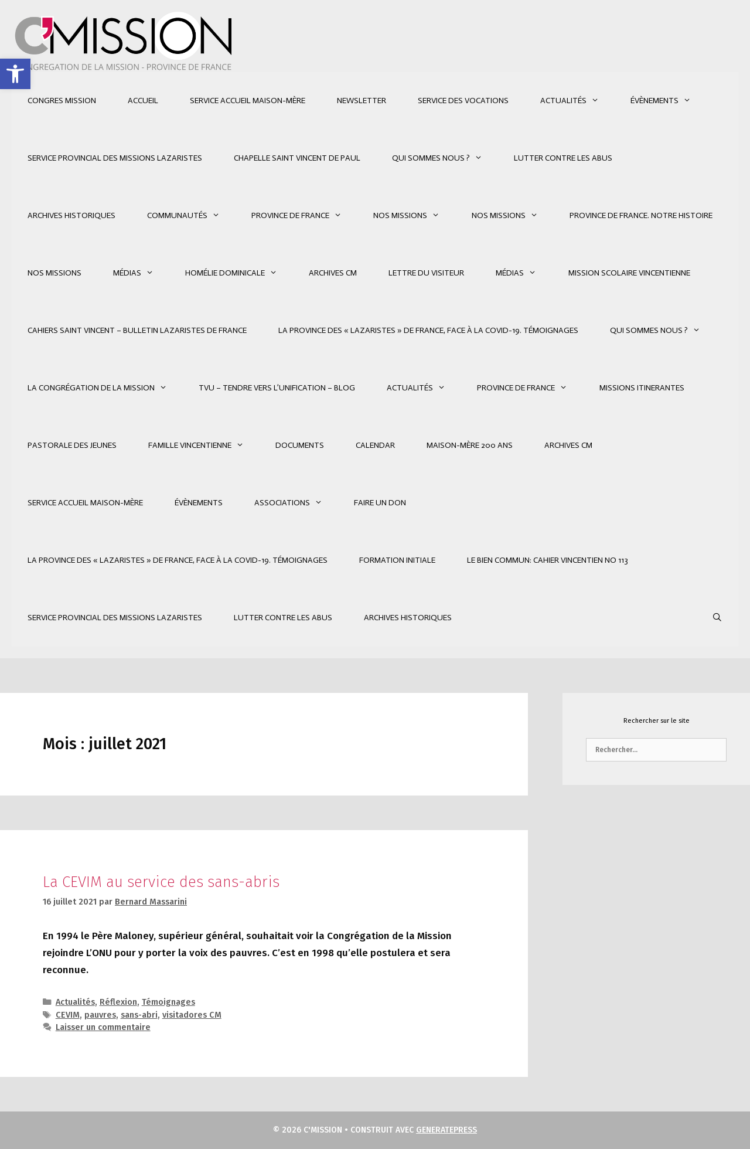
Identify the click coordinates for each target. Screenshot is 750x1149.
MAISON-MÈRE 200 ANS (470, 445)
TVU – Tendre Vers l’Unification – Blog (277, 388)
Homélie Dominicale (239, 273)
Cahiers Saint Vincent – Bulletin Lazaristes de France (137, 330)
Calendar (375, 445)
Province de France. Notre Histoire (641, 215)
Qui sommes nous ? (445, 158)
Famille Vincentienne (204, 445)
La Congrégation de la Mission (105, 388)
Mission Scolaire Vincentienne (629, 273)
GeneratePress (446, 1130)
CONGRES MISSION (62, 101)
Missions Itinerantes (641, 388)
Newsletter (361, 101)
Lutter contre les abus (563, 158)
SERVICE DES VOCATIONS (463, 101)
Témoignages (168, 1002)
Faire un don (380, 503)
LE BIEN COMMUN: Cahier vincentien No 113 (547, 560)
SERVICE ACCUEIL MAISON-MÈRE (247, 101)
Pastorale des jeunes (72, 445)
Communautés (191, 215)
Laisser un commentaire (103, 1027)
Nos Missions (414, 215)
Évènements (668, 101)
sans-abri (139, 1014)
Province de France (304, 215)
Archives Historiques (71, 215)
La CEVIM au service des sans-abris (161, 882)
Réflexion (118, 1002)
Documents (299, 445)
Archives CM (333, 273)
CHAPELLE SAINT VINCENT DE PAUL (297, 158)
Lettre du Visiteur (426, 273)
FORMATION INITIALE (397, 560)
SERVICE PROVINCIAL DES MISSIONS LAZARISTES (115, 158)
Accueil (143, 101)
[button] (15, 74)
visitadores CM (191, 1014)
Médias (141, 273)
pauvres (100, 1014)
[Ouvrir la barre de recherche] (717, 618)
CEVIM (68, 1014)
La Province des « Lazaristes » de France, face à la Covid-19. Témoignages (428, 330)
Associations (296, 503)
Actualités (577, 101)
